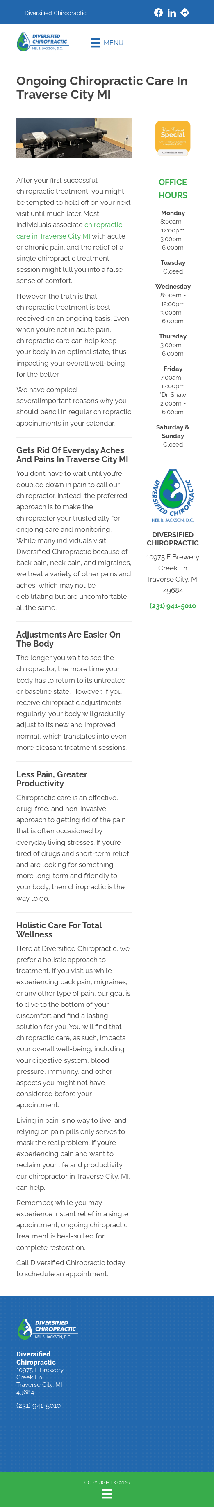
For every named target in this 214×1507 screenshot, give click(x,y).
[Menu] (107, 42)
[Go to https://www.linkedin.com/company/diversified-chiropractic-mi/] (171, 14)
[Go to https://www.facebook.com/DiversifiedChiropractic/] (158, 13)
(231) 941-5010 (173, 606)
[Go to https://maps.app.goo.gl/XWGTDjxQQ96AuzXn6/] (184, 13)
